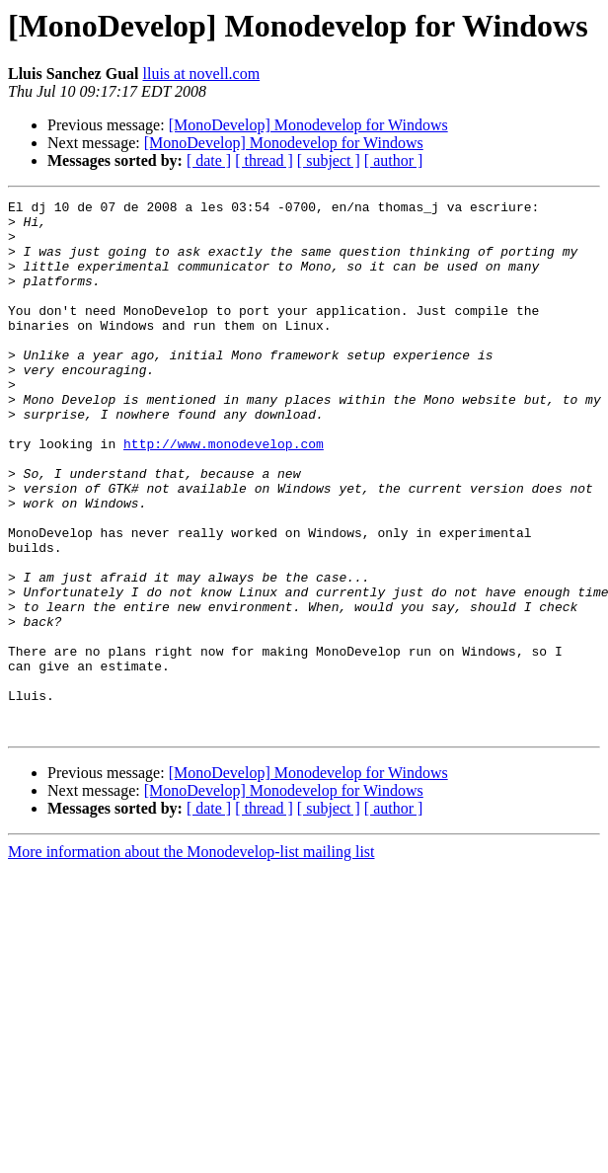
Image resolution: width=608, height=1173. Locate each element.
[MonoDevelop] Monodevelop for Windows (308, 125)
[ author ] (393, 160)
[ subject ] (328, 160)
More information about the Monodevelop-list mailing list (191, 958)
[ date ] (209, 160)
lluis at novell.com (201, 73)
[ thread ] (264, 160)
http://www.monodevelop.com (223, 494)
